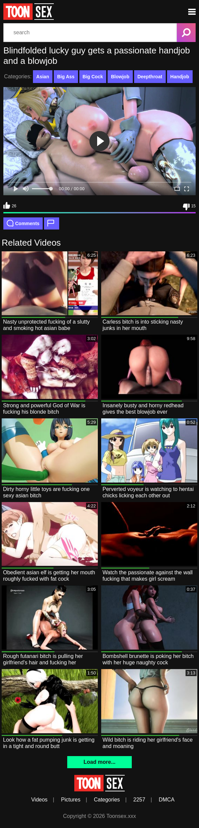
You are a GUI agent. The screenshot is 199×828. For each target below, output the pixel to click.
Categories (107, 799)
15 (189, 207)
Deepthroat (149, 76)
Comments (23, 223)
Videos (39, 799)
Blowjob (120, 76)
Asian (42, 76)
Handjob (179, 76)
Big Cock (93, 76)
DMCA (166, 799)
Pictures (70, 799)
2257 (139, 799)
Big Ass (66, 76)
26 (9, 205)
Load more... (99, 762)
